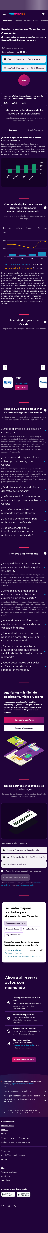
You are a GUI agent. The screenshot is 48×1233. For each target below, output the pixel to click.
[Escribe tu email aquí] (26, 864)
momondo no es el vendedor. (25, 1091)
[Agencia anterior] (5, 367)
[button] (4, 14)
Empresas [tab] (13, 130)
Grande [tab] (29, 228)
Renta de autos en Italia (30, 1110)
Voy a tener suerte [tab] (14, 935)
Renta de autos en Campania (14, 1113)
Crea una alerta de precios (23, 1045)
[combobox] (14, 48)
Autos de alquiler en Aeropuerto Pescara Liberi (24, 956)
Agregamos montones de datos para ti (25, 1095)
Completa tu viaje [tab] (31, 929)
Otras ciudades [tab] (12, 929)
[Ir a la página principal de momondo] (17, 13)
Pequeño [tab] (7, 228)
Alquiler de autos (13, 1110)
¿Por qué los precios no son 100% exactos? (25, 1100)
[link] (21, 387)
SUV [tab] (38, 228)
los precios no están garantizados (22, 1084)
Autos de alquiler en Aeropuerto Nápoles (13, 952)
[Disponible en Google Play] (8, 1194)
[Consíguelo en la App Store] (23, 1194)
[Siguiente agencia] (43, 367)
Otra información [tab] (35, 130)
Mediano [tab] (18, 228)
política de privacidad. (25, 885)
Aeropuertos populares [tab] (15, 923)
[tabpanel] (24, 162)
